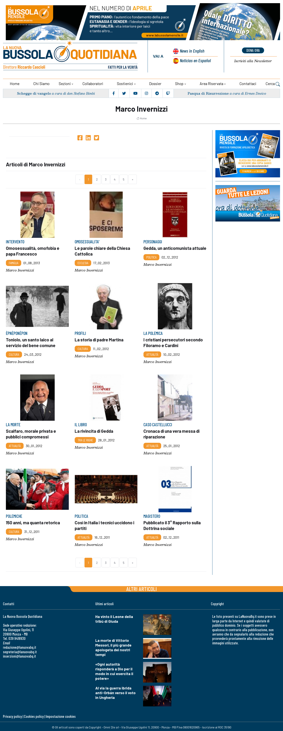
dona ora (253, 50)
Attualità (152, 353)
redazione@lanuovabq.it (19, 645)
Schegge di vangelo (34, 93)
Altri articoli (141, 587)
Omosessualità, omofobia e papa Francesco (33, 250)
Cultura (14, 353)
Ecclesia (83, 262)
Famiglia (13, 262)
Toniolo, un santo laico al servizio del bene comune (31, 341)
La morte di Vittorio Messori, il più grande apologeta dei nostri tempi (113, 645)
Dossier (155, 83)
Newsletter (253, 61)
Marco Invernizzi (20, 269)
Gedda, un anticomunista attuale (167, 250)
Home (14, 83)
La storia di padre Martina (99, 339)
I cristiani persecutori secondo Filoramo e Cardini (173, 341)
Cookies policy (34, 714)
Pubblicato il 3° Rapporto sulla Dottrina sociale (172, 523)
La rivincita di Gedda (94, 430)
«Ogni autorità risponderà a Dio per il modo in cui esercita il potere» (114, 669)
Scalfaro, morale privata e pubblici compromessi (31, 432)
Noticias (195, 60)
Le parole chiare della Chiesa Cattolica (103, 250)
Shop (179, 83)
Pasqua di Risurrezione (208, 93)
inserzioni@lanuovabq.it (19, 654)
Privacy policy (12, 714)
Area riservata (211, 83)
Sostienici (125, 83)
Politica (151, 262)
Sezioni (65, 83)
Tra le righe (85, 439)
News (191, 51)
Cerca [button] (273, 83)
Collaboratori (92, 83)
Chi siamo (41, 83)
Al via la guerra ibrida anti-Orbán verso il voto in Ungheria (115, 691)
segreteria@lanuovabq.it (20, 650)
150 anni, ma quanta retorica (33, 521)
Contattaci (247, 83)
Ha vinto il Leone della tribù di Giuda (114, 617)
